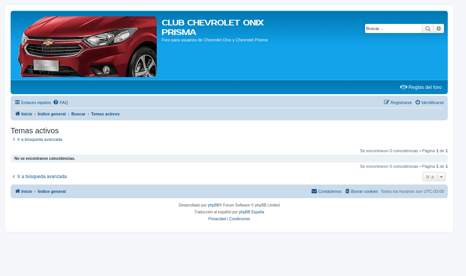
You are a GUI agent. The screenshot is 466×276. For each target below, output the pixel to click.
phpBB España (251, 212)
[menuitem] (60, 102)
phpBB (213, 205)
